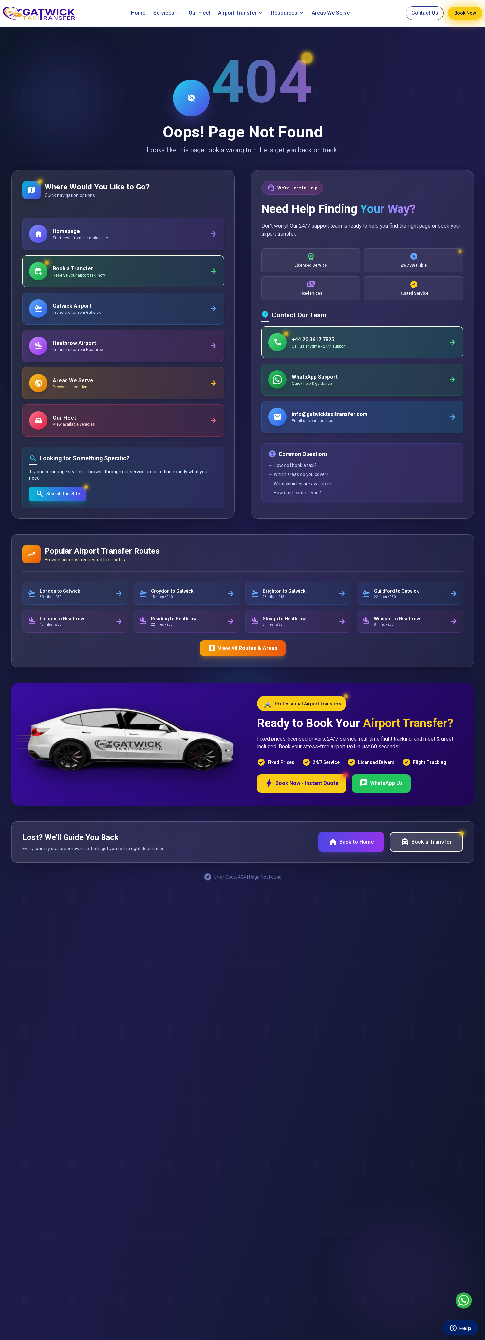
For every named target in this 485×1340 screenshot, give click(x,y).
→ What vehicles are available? (300, 483)
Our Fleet (199, 13)
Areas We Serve (331, 13)
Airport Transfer (240, 13)
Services (167, 13)
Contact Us (424, 13)
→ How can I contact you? (294, 492)
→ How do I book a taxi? (292, 465)
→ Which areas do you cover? (298, 474)
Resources (287, 13)
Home (138, 13)
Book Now (465, 13)
